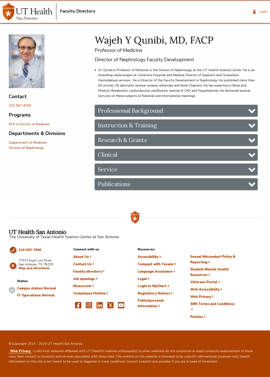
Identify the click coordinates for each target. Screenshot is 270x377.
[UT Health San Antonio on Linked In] (100, 306)
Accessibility (148, 256)
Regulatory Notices (154, 293)
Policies (196, 316)
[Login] (258, 12)
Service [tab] (107, 169)
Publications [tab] (114, 184)
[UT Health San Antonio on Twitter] (110, 306)
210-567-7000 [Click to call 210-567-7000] (30, 250)
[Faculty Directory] (29, 11)
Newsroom (82, 286)
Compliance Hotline (89, 293)
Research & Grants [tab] (122, 140)
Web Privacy (200, 296)
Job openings (84, 279)
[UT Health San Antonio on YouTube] (121, 306)
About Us (81, 256)
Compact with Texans (155, 264)
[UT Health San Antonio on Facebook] (78, 306)
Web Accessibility (205, 289)
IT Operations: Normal (36, 295)
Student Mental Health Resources (209, 272)
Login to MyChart (152, 286)
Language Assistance (155, 271)
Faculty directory (87, 271)
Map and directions (34, 268)
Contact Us (82, 264)
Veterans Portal (203, 282)
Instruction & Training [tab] (127, 125)
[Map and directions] (13, 266)
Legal (142, 279)
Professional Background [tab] (130, 110)
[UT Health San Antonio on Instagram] (89, 306)
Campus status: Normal (36, 288)
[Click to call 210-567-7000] (13, 250)
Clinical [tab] (107, 154)
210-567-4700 (20, 105)
